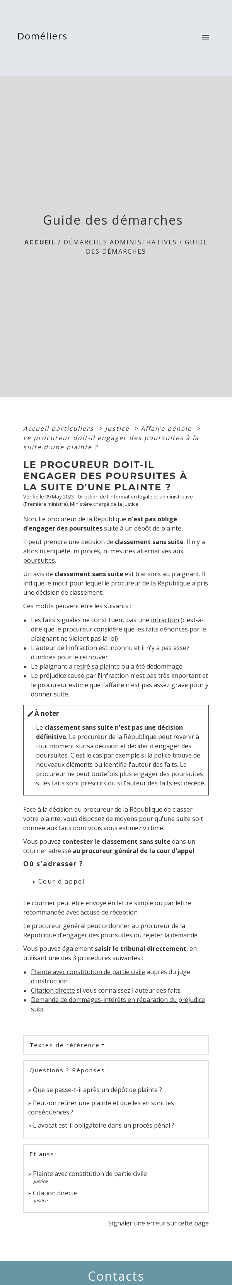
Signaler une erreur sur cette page (158, 1223)
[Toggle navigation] (205, 38)
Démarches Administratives (120, 242)
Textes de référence (64, 1045)
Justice (118, 428)
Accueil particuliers (59, 428)
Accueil (40, 242)
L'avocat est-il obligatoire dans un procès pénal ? (103, 1125)
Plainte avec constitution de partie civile (88, 972)
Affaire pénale (167, 428)
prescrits (93, 783)
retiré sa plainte (97, 666)
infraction (165, 620)
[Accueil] (44, 38)
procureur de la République (86, 519)
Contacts (116, 1276)
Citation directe (53, 990)
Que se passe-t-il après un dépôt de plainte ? (97, 1089)
